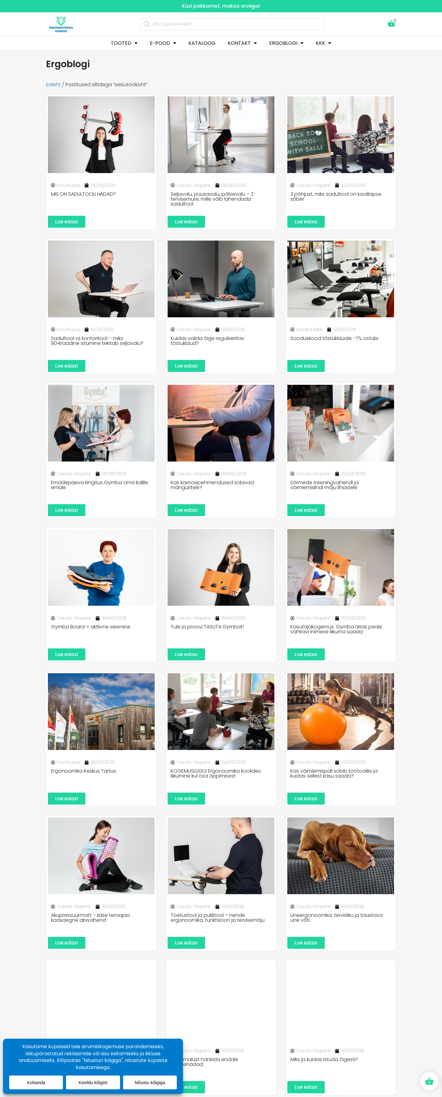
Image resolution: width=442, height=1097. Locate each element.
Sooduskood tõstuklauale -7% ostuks (334, 338)
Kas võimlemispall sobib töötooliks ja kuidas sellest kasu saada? (334, 775)
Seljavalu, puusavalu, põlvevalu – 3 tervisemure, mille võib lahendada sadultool (212, 199)
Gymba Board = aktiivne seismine (90, 627)
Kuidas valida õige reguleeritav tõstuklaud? (207, 341)
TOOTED (124, 43)
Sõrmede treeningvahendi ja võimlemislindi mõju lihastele (324, 486)
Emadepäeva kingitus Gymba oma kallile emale (99, 486)
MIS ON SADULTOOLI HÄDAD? (83, 194)
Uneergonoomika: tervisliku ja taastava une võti (336, 919)
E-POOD (163, 43)
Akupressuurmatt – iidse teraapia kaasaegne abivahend (90, 919)
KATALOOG (201, 43)
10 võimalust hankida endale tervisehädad (204, 1064)
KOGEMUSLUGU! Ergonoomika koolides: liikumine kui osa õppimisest (216, 775)
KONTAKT (242, 43)
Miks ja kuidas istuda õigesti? (324, 1061)
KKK (323, 43)
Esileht (53, 84)
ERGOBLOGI (286, 43)
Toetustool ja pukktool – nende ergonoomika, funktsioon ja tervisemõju (218, 919)
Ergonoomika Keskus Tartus (83, 772)
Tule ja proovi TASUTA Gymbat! (207, 627)
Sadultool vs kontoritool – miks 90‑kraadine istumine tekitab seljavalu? (97, 341)
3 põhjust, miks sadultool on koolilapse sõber (336, 197)
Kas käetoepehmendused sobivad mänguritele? (212, 486)
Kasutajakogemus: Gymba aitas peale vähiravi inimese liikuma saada (336, 630)
